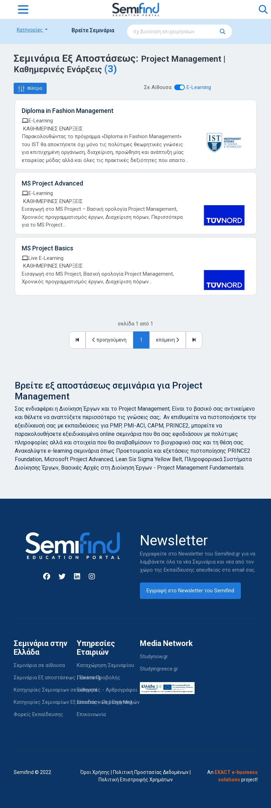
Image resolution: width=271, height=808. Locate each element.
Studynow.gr (154, 656)
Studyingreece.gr (159, 669)
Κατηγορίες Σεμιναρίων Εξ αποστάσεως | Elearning (73, 702)
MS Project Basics (47, 248)
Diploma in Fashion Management (68, 110)
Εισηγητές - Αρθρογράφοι (107, 690)
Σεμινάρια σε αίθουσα (39, 665)
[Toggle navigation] (23, 9)
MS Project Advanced (52, 183)
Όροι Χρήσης (95, 772)
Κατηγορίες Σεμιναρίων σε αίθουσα (55, 690)
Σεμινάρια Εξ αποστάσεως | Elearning (57, 677)
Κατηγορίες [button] (30, 30)
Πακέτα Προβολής (98, 677)
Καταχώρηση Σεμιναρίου (105, 665)
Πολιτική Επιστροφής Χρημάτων (136, 779)
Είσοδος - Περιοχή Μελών (108, 702)
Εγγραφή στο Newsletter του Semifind (190, 590)
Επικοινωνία (91, 714)
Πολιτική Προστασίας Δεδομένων (151, 772)
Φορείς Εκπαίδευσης (38, 714)
